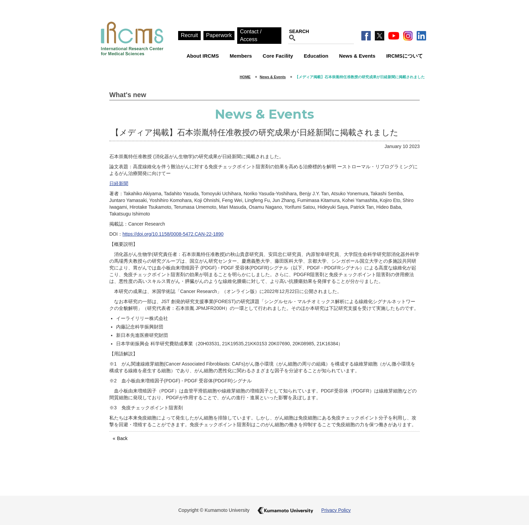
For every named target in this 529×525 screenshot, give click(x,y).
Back (122, 438)
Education (316, 56)
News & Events (357, 56)
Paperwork (219, 35)
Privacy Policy (336, 510)
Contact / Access (250, 35)
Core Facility (278, 56)
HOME (245, 77)
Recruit (189, 35)
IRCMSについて (404, 56)
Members (241, 56)
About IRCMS (203, 56)
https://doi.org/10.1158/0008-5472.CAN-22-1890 (173, 234)
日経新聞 (118, 183)
